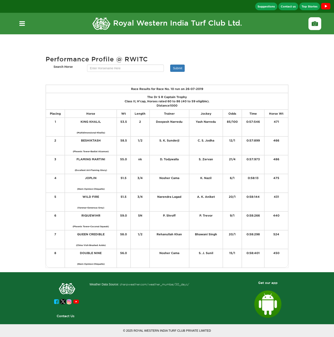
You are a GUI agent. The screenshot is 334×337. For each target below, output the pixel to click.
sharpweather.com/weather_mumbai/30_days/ (154, 284)
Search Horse (63, 66)
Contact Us (66, 316)
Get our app (268, 283)
